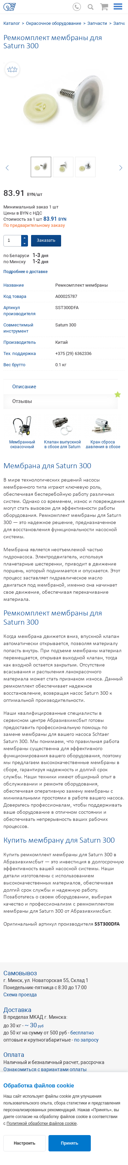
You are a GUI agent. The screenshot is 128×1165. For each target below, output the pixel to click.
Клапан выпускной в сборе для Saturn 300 (62, 444)
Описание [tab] (24, 387)
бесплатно (82, 1032)
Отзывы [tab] (22, 401)
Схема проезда (20, 994)
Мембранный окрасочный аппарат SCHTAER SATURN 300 (22, 444)
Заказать (46, 240)
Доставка (17, 1009)
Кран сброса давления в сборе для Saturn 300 (103, 444)
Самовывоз (20, 973)
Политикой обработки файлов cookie (41, 1123)
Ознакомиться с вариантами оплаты (45, 1069)
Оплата (13, 1054)
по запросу (86, 1040)
